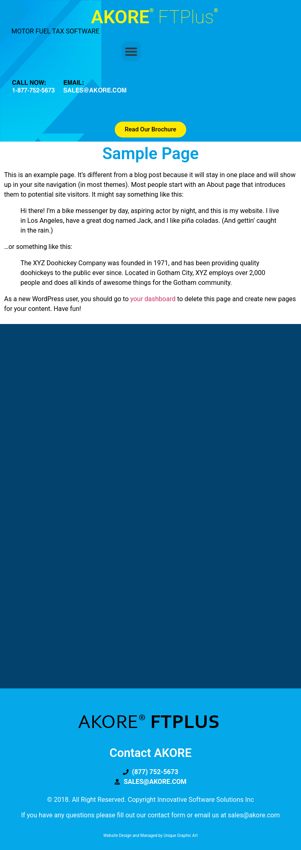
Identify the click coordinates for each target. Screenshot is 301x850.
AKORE (154, 17)
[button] (131, 51)
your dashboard (153, 299)
